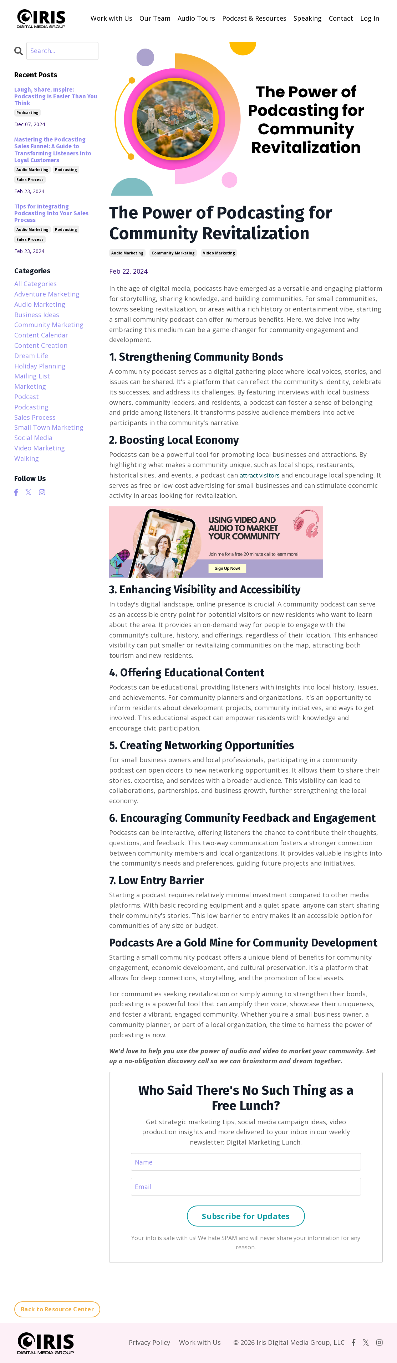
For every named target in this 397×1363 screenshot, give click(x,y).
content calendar (41, 334)
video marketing (219, 252)
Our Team (154, 18)
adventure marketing (47, 293)
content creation (40, 345)
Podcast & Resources (254, 18)
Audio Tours (196, 18)
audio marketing (127, 252)
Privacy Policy (149, 1342)
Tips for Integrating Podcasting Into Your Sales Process (51, 213)
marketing (30, 386)
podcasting (27, 112)
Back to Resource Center (57, 1310)
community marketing (173, 252)
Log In (369, 18)
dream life (31, 355)
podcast (26, 396)
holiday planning (40, 365)
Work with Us (111, 18)
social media (33, 437)
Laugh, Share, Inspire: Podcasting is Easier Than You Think (55, 96)
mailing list (32, 375)
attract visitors (263, 474)
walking (26, 458)
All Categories (35, 283)
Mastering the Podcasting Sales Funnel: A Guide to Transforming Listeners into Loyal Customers (52, 149)
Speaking (308, 18)
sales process (30, 179)
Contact (341, 18)
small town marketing (48, 427)
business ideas (36, 314)
